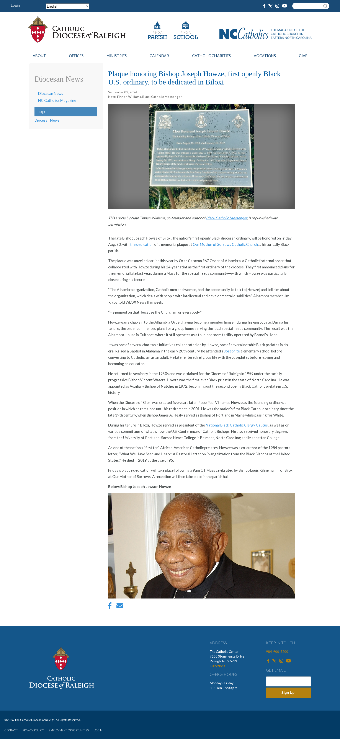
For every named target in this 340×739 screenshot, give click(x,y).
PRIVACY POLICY (33, 730)
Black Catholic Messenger (226, 218)
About (39, 55)
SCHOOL (185, 38)
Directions (217, 666)
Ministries (116, 55)
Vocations (265, 55)
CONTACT (11, 730)
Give (303, 55)
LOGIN (98, 730)
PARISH (157, 38)
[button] (201, 597)
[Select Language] (67, 6)
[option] (201, 546)
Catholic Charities (211, 55)
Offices (76, 55)
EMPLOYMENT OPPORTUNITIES (69, 730)
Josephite (232, 351)
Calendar (159, 55)
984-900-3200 (277, 651)
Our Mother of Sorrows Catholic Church (225, 244)
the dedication (142, 244)
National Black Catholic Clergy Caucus (237, 425)
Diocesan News (50, 93)
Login (15, 5)
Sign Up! (288, 692)
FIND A (157, 32)
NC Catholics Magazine (57, 100)
